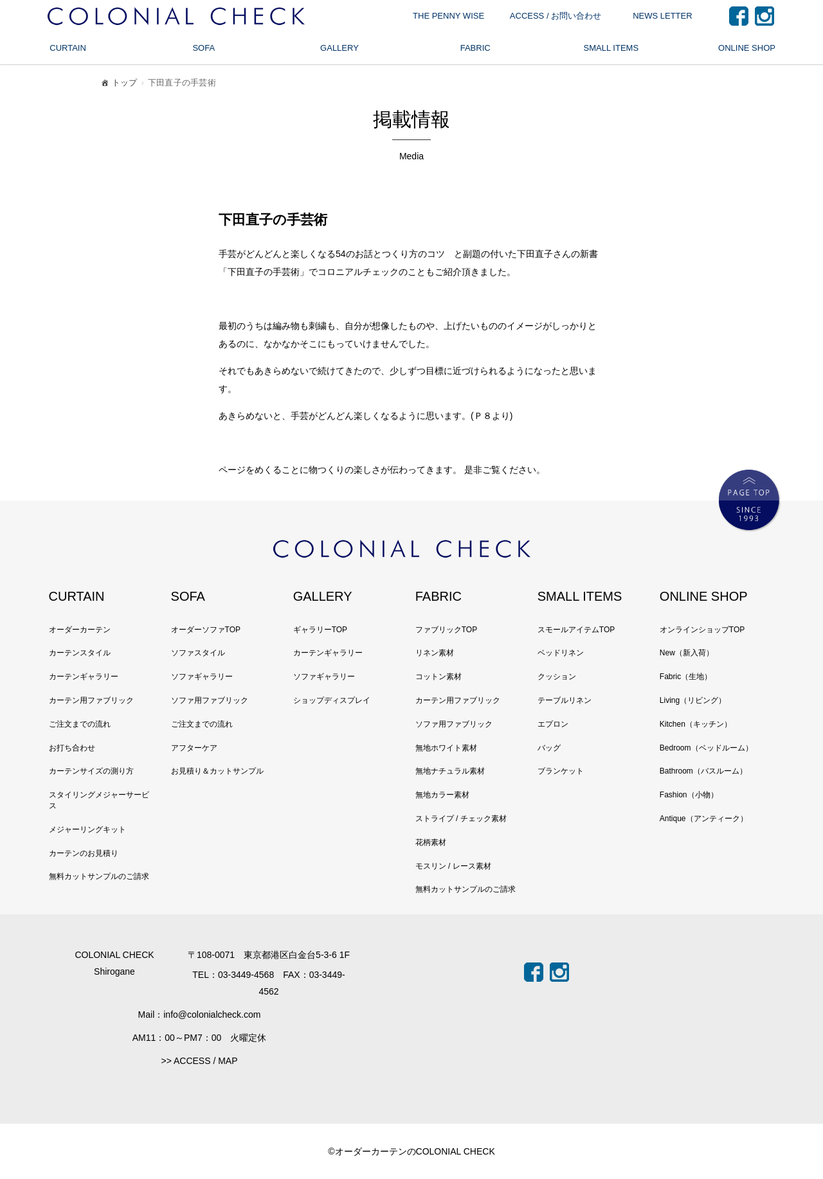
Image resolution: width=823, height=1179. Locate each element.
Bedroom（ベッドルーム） (706, 747)
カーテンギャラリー (83, 676)
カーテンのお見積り (83, 853)
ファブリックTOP (446, 629)
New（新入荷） (687, 652)
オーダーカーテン (80, 629)
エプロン (553, 724)
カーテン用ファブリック (91, 700)
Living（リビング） (693, 700)
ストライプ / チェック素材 (461, 818)
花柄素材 (430, 842)
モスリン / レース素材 (453, 866)
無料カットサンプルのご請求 (99, 876)
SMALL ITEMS (611, 48)
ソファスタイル (198, 652)
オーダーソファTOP (205, 629)
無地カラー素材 (442, 794)
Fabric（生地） (686, 676)
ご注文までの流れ (80, 724)
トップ (118, 84)
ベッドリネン (561, 652)
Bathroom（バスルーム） (703, 771)
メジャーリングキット (87, 829)
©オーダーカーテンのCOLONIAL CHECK (411, 1151)
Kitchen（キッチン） (696, 724)
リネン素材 (434, 652)
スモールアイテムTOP (576, 629)
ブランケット (561, 771)
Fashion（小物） (689, 794)
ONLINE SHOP (746, 48)
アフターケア (194, 747)
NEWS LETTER (662, 16)
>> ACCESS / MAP (199, 1061)
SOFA (203, 48)
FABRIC (475, 48)
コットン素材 (438, 676)
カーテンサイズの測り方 (91, 771)
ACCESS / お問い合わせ (555, 16)
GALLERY (339, 48)
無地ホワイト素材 (446, 747)
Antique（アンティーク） (704, 818)
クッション (557, 676)
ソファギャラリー (202, 676)
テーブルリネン (565, 700)
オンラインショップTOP (702, 629)
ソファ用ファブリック (209, 700)
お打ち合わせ (72, 747)
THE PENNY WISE (448, 16)
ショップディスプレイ (331, 700)
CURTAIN (68, 48)
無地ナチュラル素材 (450, 771)
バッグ (549, 747)
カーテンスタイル (80, 652)
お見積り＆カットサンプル (217, 771)
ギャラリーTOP (320, 629)
